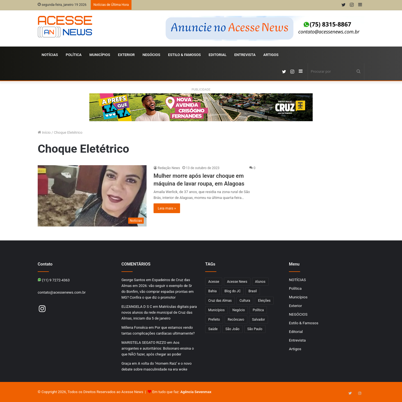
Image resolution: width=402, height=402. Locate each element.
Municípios (99, 55)
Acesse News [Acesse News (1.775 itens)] (237, 282)
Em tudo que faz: (181, 392)
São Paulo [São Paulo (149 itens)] (254, 329)
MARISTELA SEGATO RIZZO (143, 342)
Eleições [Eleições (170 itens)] (264, 301)
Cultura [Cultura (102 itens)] (245, 301)
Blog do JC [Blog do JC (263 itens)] (232, 291)
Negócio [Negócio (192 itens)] (239, 310)
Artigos (270, 55)
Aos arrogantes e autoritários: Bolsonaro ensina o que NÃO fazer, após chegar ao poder (157, 348)
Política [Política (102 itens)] (258, 310)
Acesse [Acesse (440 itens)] (213, 282)
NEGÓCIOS (151, 55)
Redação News (169, 168)
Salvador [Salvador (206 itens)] (258, 319)
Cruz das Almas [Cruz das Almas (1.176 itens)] (220, 301)
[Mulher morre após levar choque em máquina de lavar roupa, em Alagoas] (92, 195)
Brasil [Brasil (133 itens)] (252, 291)
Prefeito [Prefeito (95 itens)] (214, 319)
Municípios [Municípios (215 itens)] (216, 310)
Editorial (217, 55)
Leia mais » (167, 208)
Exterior (126, 55)
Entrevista (244, 55)
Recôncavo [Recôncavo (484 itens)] (236, 319)
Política (74, 55)
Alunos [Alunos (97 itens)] (260, 282)
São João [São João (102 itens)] (232, 329)
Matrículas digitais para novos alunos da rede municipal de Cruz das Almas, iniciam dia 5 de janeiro (159, 312)
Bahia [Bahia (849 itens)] (212, 291)
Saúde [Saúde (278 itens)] (212, 329)
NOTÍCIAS (50, 55)
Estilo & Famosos (184, 55)
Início (44, 132)
